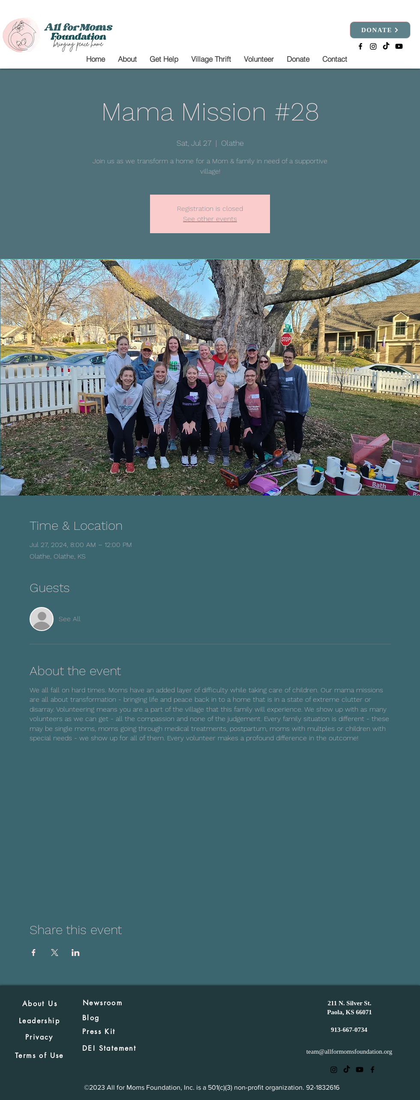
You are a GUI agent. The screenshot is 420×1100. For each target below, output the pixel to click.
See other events (210, 219)
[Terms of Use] (39, 1055)
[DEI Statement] (112, 1048)
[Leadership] (39, 1021)
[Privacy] (39, 1037)
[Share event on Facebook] (34, 952)
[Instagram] (373, 46)
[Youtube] (399, 46)
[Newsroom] (113, 1003)
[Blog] (92, 1018)
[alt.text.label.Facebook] (360, 46)
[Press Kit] (112, 1031)
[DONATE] (380, 30)
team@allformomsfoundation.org (349, 1051)
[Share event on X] (55, 952)
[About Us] (40, 1003)
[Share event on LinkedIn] (76, 952)
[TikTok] (386, 46)
